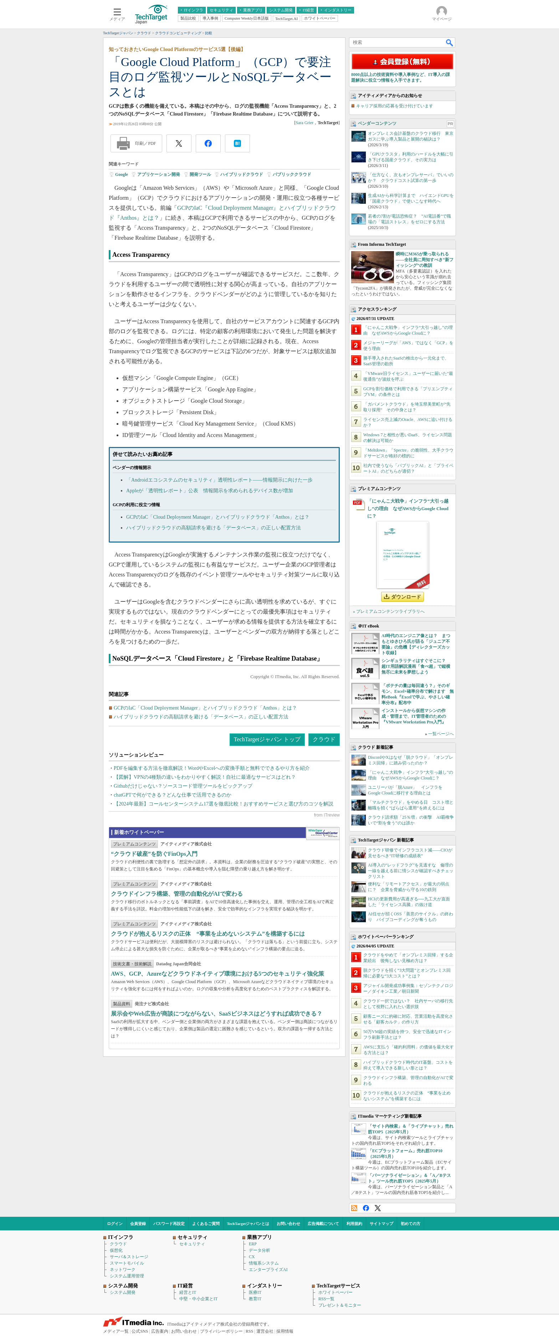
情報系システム (264, 1263)
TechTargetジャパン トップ (267, 739)
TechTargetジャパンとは (248, 1223)
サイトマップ (381, 1223)
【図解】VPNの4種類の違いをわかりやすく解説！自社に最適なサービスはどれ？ (205, 777)
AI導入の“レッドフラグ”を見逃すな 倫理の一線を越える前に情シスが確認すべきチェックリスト (410, 871)
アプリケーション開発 (158, 174)
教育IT (255, 1298)
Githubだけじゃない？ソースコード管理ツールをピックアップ (183, 786)
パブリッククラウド (292, 174)
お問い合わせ (288, 1223)
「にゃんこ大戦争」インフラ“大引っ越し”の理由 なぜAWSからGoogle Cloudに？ (407, 508)
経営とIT (187, 1292)
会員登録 (138, 1223)
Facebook (366, 1208)
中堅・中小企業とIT (198, 1298)
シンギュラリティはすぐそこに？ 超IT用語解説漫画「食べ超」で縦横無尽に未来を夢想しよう (415, 666)
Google (121, 174)
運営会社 (264, 1331)
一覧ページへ (441, 733)
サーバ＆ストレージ (129, 1256)
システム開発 (122, 1292)
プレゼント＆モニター (339, 1305)
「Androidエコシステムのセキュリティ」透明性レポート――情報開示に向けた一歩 (219, 480)
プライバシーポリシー (221, 1331)
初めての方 (410, 1223)
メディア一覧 (116, 1331)
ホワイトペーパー (335, 1292)
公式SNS (140, 1331)
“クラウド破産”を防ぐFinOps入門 (154, 854)
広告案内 (159, 1331)
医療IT (255, 1292)
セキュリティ (192, 1243)
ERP (253, 1243)
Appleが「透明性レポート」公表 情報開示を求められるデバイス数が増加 (209, 490)
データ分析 (259, 1250)
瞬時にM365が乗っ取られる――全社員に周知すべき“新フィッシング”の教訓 (424, 259)
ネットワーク (122, 1269)
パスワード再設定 (169, 1223)
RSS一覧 (326, 1298)
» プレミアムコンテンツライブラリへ (389, 611)
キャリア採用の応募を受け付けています (394, 105)
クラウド (324, 739)
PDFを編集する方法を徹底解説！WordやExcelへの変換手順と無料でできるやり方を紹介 (212, 768)
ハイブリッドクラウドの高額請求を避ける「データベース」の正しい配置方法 (213, 527)
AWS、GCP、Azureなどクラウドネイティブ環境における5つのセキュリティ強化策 (217, 974)
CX (252, 1256)
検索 (450, 42)
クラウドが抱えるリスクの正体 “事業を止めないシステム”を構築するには (208, 934)
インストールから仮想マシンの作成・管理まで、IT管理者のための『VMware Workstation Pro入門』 (413, 716)
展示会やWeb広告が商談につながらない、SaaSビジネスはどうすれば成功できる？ (216, 1014)
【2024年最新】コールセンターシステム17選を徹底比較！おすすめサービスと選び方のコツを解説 (223, 804)
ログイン (115, 1223)
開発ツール (200, 174)
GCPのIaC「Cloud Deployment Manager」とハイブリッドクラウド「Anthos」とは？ (217, 517)
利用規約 (354, 1223)
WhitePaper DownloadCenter (323, 833)
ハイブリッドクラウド (241, 174)
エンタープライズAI (268, 1269)
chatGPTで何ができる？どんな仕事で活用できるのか (172, 795)
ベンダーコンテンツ (377, 123)
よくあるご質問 (206, 1223)
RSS (354, 1208)
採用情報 (284, 1331)
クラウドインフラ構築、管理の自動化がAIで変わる (177, 894)
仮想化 (116, 1250)
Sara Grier (305, 122)
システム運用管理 (127, 1276)
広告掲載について (323, 1223)
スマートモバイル (127, 1263)
